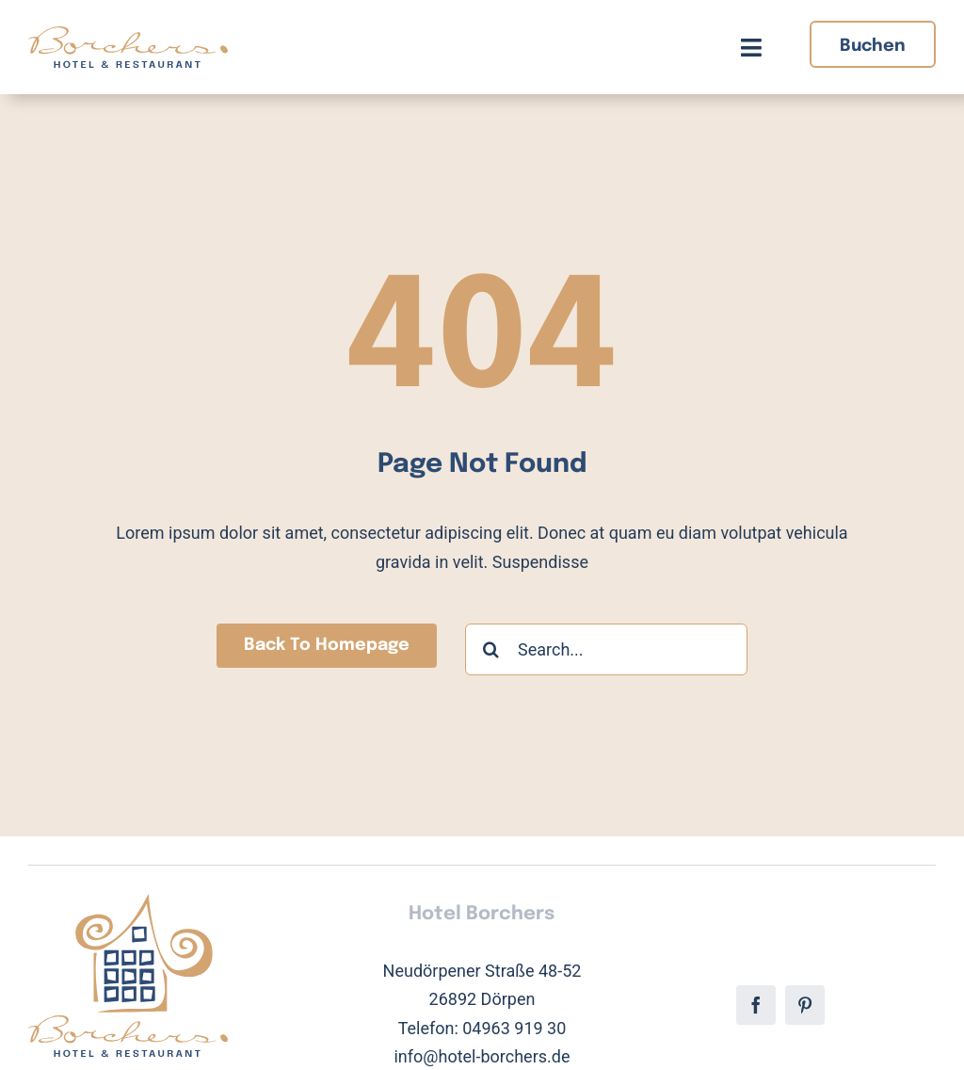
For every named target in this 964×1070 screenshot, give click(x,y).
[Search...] (606, 649)
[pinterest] (805, 1005)
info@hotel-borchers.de (482, 1056)
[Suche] (491, 649)
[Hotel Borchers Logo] (128, 34)
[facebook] (756, 1005)
